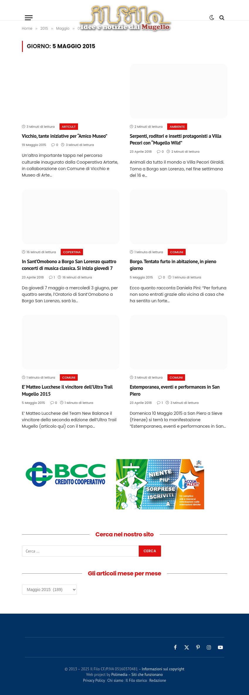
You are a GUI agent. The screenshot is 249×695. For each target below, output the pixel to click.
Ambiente (177, 126)
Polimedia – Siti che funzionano (137, 674)
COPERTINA (72, 252)
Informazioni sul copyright (163, 669)
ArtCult (69, 126)
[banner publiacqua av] (160, 508)
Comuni (176, 252)
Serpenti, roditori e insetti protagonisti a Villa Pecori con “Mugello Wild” (175, 139)
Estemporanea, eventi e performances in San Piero (175, 390)
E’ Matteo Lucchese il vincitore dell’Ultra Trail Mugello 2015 (67, 390)
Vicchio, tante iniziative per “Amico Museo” (64, 136)
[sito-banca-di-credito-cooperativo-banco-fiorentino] (66, 488)
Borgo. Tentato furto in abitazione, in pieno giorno (173, 264)
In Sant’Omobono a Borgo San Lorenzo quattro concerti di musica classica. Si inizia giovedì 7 (69, 264)
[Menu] (29, 17)
